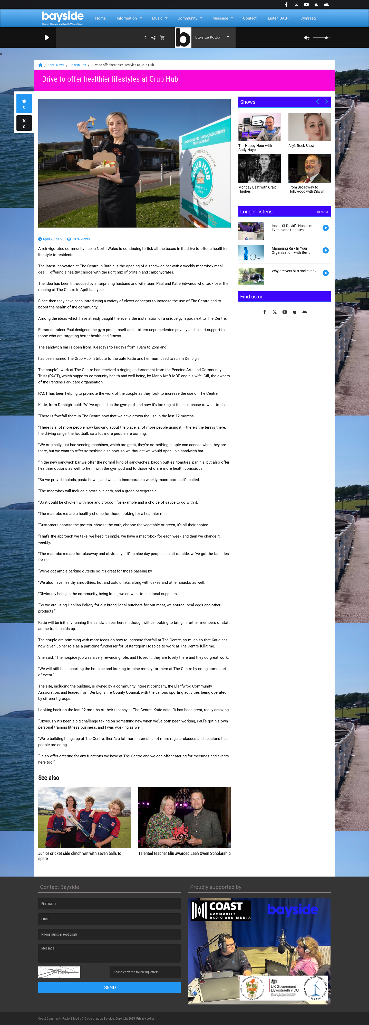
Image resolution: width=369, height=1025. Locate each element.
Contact (250, 18)
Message (220, 18)
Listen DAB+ (278, 18)
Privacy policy (145, 1018)
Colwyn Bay (78, 65)
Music (157, 18)
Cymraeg (308, 18)
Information (127, 18)
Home (100, 18)
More (323, 212)
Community (187, 18)
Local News (56, 65)
